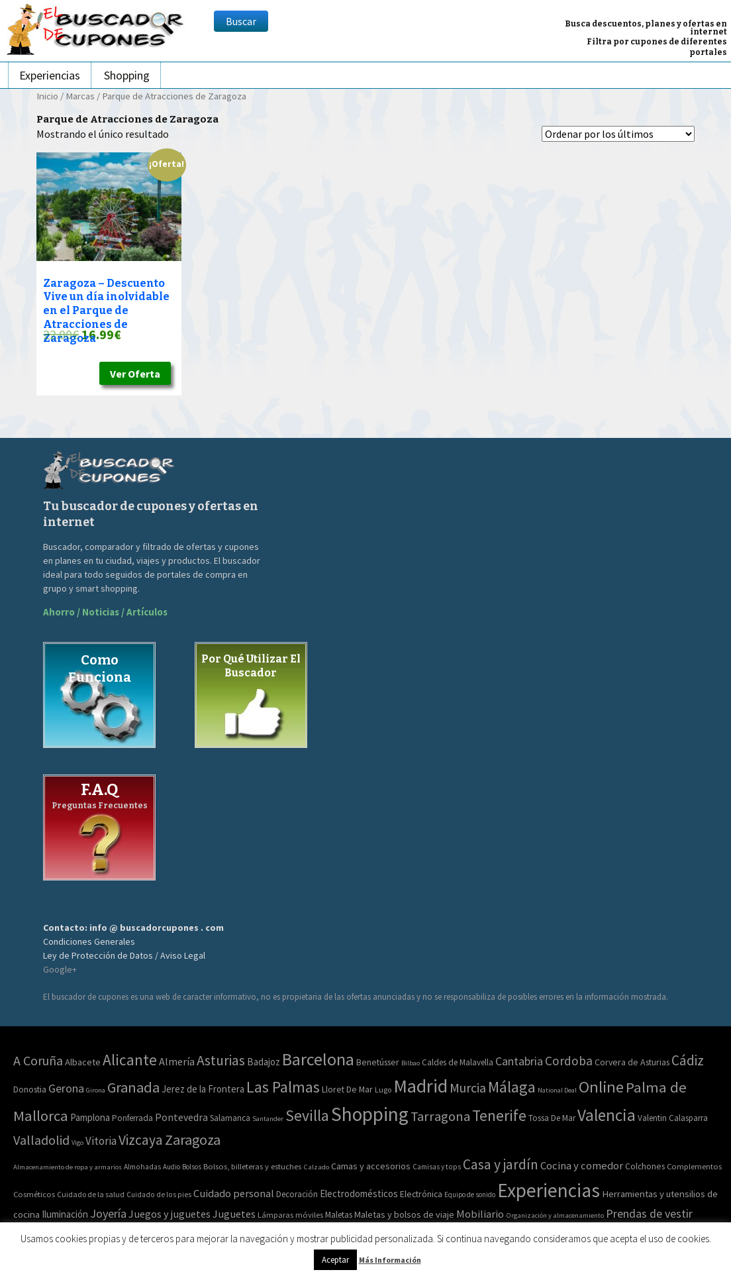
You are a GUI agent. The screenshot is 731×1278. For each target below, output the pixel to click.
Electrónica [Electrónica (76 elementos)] (421, 1194)
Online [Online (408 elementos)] (601, 1087)
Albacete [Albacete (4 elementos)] (83, 1062)
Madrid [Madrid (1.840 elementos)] (420, 1086)
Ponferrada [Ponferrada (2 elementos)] (132, 1118)
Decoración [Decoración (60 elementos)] (297, 1194)
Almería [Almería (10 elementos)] (177, 1061)
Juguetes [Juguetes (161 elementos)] (234, 1213)
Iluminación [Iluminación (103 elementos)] (65, 1214)
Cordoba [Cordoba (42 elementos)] (569, 1061)
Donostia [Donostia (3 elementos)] (29, 1089)
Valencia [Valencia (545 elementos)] (606, 1115)
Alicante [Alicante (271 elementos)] (130, 1059)
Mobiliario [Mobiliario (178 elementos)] (480, 1214)
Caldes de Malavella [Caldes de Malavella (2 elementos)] (457, 1062)
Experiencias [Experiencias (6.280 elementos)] (548, 1190)
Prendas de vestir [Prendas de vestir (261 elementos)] (649, 1213)
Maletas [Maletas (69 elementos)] (338, 1214)
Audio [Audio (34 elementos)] (171, 1166)
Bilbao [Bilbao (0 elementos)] (410, 1063)
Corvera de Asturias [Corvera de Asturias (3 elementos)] (632, 1062)
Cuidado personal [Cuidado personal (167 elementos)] (233, 1193)
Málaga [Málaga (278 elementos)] (512, 1086)
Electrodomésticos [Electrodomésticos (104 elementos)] (359, 1193)
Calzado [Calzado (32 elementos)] (316, 1166)
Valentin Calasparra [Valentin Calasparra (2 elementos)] (673, 1118)
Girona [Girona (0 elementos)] (95, 1090)
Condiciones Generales (89, 941)
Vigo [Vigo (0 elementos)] (77, 1142)
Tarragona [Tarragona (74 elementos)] (440, 1116)
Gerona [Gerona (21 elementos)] (66, 1088)
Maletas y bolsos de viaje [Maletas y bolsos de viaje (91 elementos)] (404, 1214)
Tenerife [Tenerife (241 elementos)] (499, 1115)
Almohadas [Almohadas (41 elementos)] (142, 1166)
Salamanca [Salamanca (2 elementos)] (230, 1118)
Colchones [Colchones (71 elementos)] (645, 1166)
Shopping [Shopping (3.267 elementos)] (370, 1114)
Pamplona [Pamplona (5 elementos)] (90, 1117)
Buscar (241, 21)
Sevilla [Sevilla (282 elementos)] (307, 1115)
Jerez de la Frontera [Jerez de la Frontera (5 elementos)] (203, 1089)
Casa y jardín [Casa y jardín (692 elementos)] (500, 1164)
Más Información (390, 1260)
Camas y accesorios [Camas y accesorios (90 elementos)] (371, 1166)
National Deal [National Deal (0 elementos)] (557, 1090)
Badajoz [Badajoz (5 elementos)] (263, 1061)
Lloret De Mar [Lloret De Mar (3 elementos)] (347, 1089)
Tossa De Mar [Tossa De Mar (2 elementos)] (551, 1118)
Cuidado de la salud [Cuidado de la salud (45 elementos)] (90, 1194)
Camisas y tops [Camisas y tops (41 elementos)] (437, 1166)
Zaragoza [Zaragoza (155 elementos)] (192, 1139)
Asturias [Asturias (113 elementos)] (221, 1060)
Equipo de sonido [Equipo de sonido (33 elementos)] (469, 1194)
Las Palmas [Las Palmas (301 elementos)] (283, 1087)
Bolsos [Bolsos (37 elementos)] (191, 1166)
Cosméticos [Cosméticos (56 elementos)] (34, 1194)
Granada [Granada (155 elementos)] (133, 1087)
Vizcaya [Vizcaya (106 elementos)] (141, 1140)
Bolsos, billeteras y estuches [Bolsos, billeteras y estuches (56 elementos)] (252, 1166)
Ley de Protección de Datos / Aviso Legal (124, 955)
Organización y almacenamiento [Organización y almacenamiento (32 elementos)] (555, 1215)
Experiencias (49, 75)
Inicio (47, 96)
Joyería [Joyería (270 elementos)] (108, 1213)
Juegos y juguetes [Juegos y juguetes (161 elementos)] (169, 1213)
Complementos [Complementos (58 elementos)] (694, 1166)
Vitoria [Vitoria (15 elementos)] (101, 1141)
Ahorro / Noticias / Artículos (105, 612)
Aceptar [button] (335, 1259)
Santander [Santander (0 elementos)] (267, 1118)
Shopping (127, 75)
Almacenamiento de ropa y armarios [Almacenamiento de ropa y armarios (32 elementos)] (67, 1166)
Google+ (60, 969)
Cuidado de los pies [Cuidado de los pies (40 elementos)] (158, 1194)
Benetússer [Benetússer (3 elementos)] (377, 1062)
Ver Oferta (135, 373)
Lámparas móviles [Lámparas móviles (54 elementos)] (290, 1215)
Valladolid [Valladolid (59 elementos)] (41, 1140)
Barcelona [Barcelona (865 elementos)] (318, 1059)
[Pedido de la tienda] (618, 134)
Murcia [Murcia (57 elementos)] (468, 1087)
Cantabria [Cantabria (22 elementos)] (519, 1061)
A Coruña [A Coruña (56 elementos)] (38, 1060)
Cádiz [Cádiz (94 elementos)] (687, 1060)
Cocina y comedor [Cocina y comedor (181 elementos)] (581, 1165)
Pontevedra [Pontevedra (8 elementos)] (181, 1117)
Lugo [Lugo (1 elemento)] (383, 1089)
